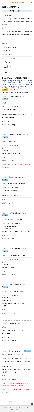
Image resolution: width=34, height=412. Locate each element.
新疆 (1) (24, 86)
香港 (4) (28, 86)
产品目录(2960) (12, 313)
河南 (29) (4, 84)
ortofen (9, 39)
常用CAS (15, 407)
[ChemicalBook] (17, 2)
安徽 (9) (28, 84)
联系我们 (11, 410)
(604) (14, 88)
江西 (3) (6, 86)
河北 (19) (8, 84)
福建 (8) (11, 82)
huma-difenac (27, 34)
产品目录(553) (11, 274)
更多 (19, 11)
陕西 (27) (15, 86)
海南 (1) (10, 86)
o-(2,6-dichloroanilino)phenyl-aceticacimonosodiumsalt (18, 37)
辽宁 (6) (18, 84)
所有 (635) (20, 88)
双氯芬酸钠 (25, 21)
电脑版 (16, 410)
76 (22, 401)
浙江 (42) (6, 82)
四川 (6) (23, 81)
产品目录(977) (11, 160)
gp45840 (21, 34)
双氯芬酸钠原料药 (17, 21)
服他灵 (12, 24)
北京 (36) (4, 81)
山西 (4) (30, 82)
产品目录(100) (11, 203)
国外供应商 (23, 78)
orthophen (4, 39)
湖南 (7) (15, 82)
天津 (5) (14, 81)
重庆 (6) (19, 81)
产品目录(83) (11, 125)
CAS (10, 407)
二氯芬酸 (27, 19)
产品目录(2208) (12, 341)
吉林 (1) (14, 84)
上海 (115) (9, 81)
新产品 (28, 407)
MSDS (5, 407)
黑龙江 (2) (23, 84)
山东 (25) (25, 82)
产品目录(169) (11, 239)
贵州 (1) (27, 81)
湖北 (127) (20, 82)
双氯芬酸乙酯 (6, 24)
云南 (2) (20, 86)
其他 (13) (7, 88)
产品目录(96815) (12, 379)
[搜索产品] (28, 2)
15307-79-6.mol (11, 58)
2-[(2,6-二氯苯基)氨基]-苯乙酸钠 (17, 19)
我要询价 (5, 89)
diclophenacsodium (14, 34)
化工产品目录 (22, 407)
